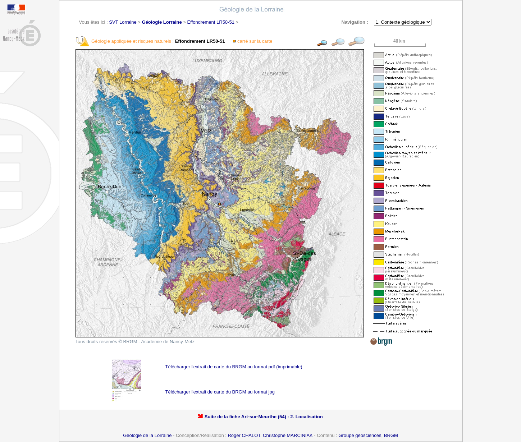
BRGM (391, 435)
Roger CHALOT (244, 435)
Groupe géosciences (359, 435)
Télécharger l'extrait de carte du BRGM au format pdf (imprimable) (233, 366)
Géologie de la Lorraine (147, 435)
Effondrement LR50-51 (210, 22)
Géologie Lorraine (162, 22)
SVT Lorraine (122, 22)
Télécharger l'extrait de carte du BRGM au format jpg (220, 392)
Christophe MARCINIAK (288, 435)
